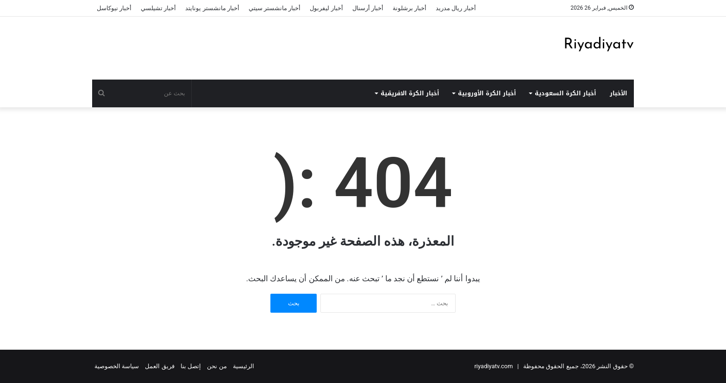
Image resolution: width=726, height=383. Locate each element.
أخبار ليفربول (326, 8)
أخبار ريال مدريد (456, 8)
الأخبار (618, 93)
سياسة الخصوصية (116, 366)
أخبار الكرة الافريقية (410, 93)
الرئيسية (243, 366)
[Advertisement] (270, 47)
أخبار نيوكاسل (114, 8)
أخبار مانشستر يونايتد (212, 8)
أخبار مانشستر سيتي (274, 8)
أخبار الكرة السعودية (565, 93)
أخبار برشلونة (409, 8)
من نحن (216, 366)
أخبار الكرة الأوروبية (487, 93)
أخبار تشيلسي (158, 8)
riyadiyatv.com (493, 366)
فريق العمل (159, 366)
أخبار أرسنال (367, 8)
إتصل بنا (191, 366)
